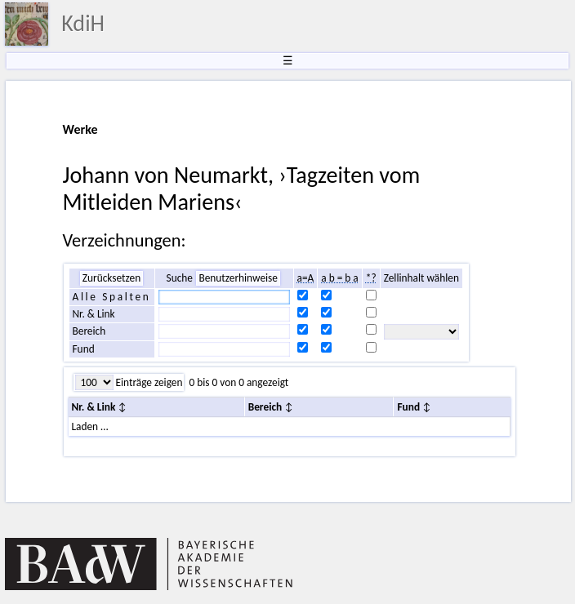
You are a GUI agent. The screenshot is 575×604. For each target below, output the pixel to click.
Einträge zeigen (148, 382)
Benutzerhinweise (238, 278)
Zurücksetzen (111, 278)
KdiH (83, 23)
